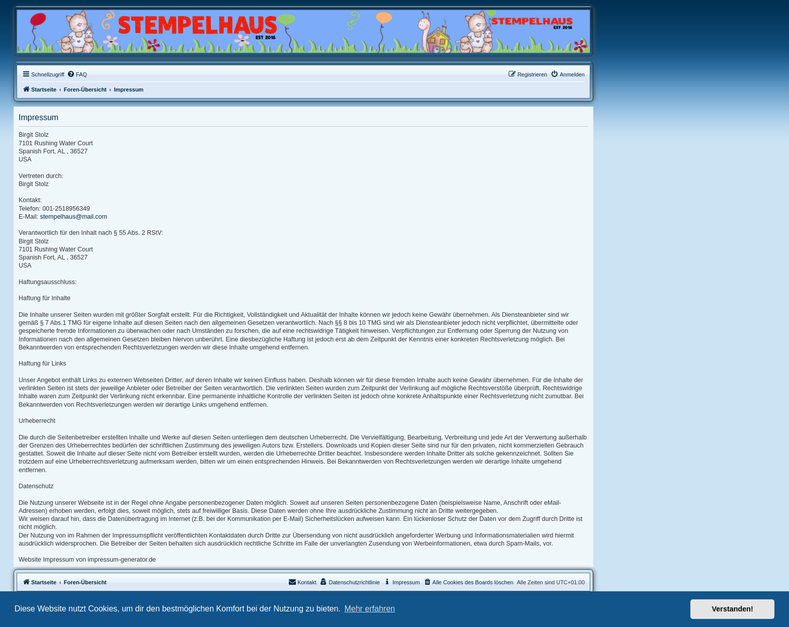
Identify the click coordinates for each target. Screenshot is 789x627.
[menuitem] (77, 74)
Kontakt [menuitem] (302, 581)
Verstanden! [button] (732, 609)
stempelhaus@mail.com (73, 216)
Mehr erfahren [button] (369, 608)
